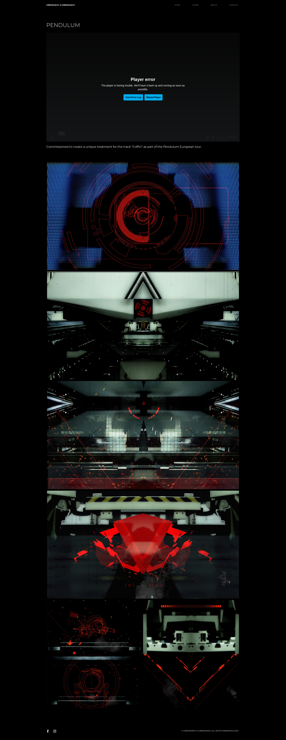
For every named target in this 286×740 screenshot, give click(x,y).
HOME (177, 5)
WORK (195, 5)
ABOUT (213, 5)
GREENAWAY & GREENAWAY (60, 5)
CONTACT (233, 5)
